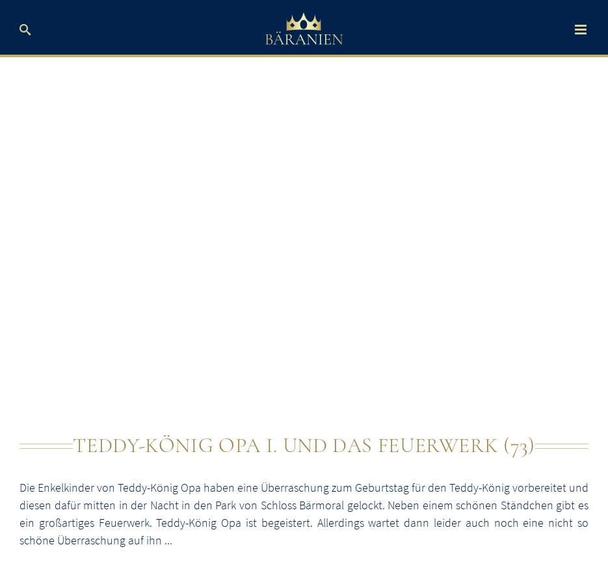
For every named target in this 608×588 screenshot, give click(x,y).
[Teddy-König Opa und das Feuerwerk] (304, 253)
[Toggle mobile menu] (581, 29)
